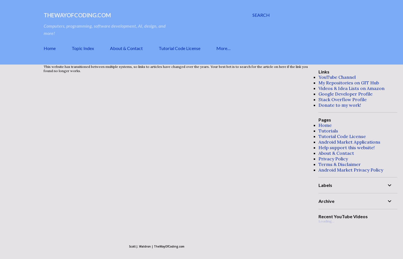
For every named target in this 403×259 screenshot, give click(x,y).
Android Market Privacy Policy (350, 170)
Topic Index (83, 48)
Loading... (326, 221)
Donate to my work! (339, 105)
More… (223, 48)
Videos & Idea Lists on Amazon (351, 88)
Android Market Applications (349, 142)
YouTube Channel (337, 77)
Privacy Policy (333, 158)
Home (50, 48)
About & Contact (126, 48)
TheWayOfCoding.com (77, 15)
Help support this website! (346, 147)
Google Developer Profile (345, 94)
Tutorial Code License (179, 48)
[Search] (261, 15)
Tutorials (328, 131)
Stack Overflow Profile (342, 99)
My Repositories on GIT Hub (348, 82)
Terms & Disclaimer (339, 164)
